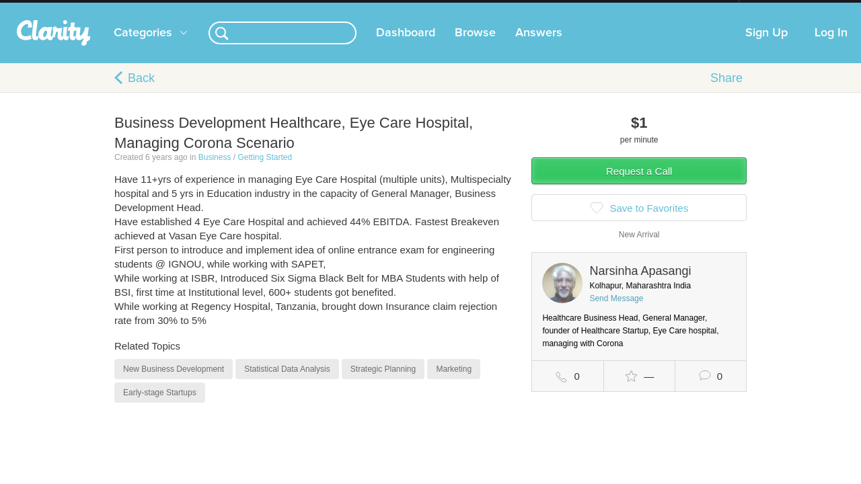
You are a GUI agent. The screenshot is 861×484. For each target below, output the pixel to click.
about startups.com (786, 8)
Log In (831, 46)
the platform (93, 7)
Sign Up (766, 46)
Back (141, 91)
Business (214, 170)
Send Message (616, 312)
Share (726, 91)
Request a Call (639, 184)
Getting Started (264, 170)
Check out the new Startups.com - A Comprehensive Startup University (592, 8)
